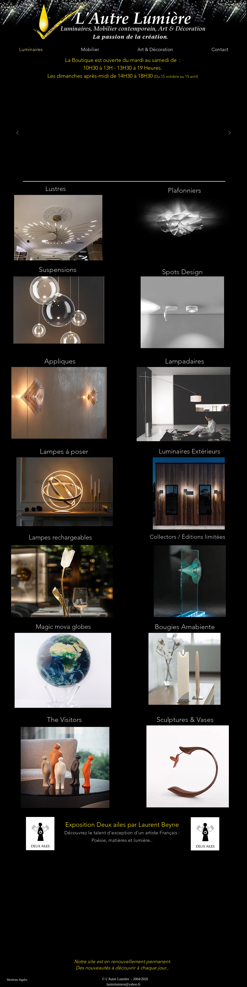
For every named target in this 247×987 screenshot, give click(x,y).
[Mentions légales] (17, 979)
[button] (123, 133)
